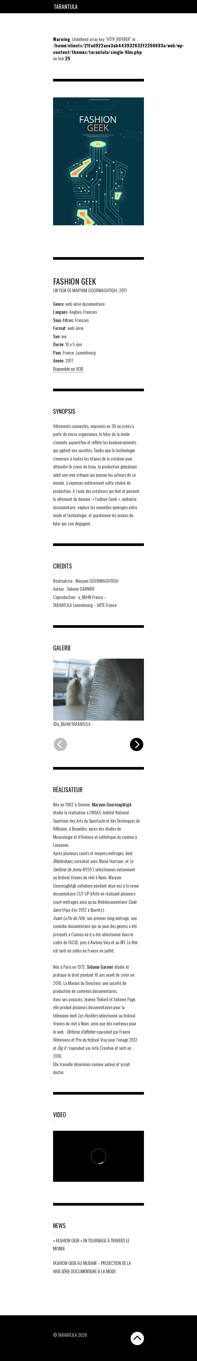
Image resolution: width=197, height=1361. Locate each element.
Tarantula (66, 7)
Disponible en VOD (68, 368)
